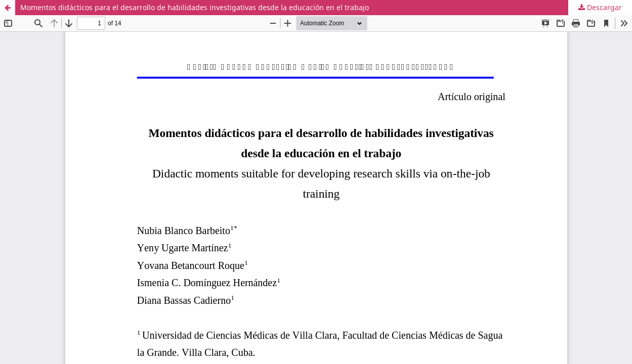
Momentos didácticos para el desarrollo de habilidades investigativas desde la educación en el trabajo (194, 7)
